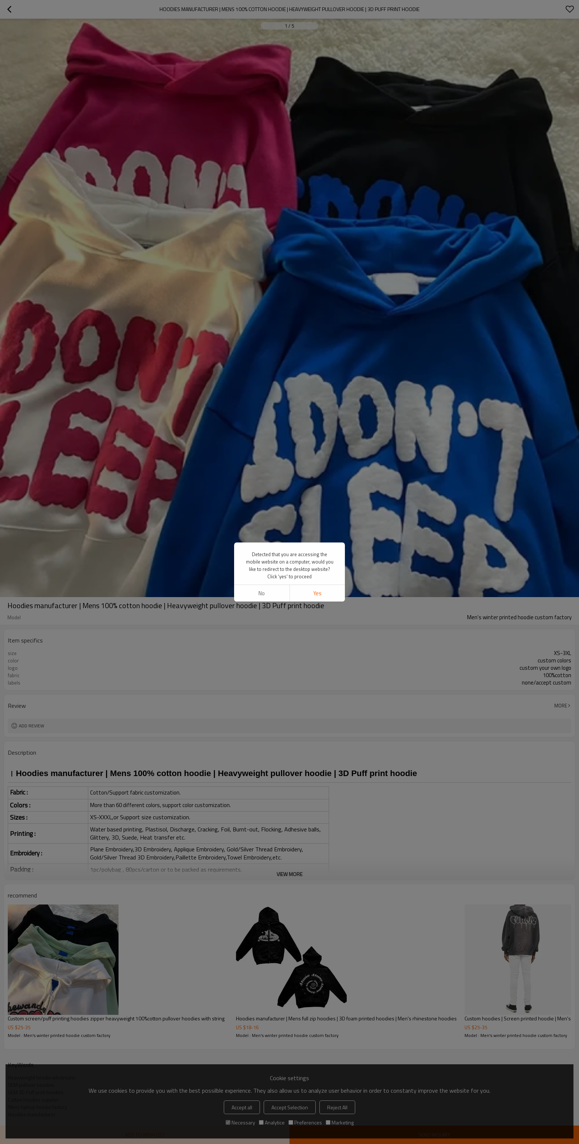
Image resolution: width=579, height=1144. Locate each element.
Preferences (305, 1122)
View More (289, 874)
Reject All (337, 1107)
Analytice (272, 1122)
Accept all (242, 1107)
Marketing (340, 1122)
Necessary (240, 1122)
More (560, 705)
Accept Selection (289, 1107)
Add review (31, 725)
